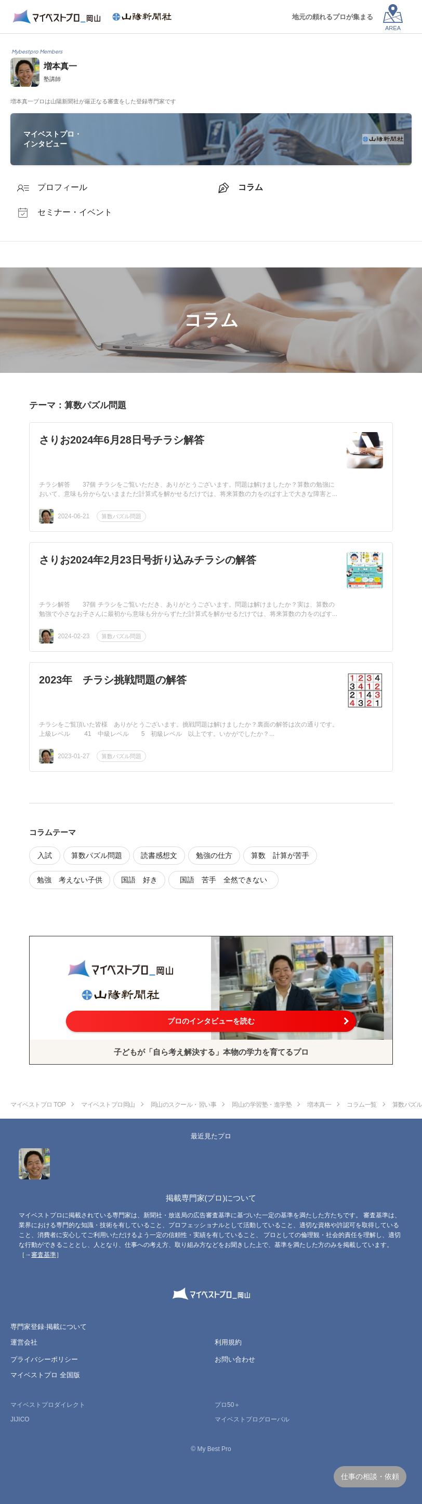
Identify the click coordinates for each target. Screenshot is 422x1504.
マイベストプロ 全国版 (45, 1375)
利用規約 (228, 1342)
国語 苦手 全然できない (227, 880)
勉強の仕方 (214, 855)
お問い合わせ (235, 1359)
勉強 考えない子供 (69, 880)
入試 (44, 855)
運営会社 (23, 1342)
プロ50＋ (227, 1404)
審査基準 (43, 1254)
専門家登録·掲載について (48, 1327)
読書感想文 (159, 855)
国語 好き (139, 880)
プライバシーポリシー (44, 1359)
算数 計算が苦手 (280, 855)
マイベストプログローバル (252, 1419)
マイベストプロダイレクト (47, 1404)
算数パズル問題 (121, 516)
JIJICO (20, 1419)
